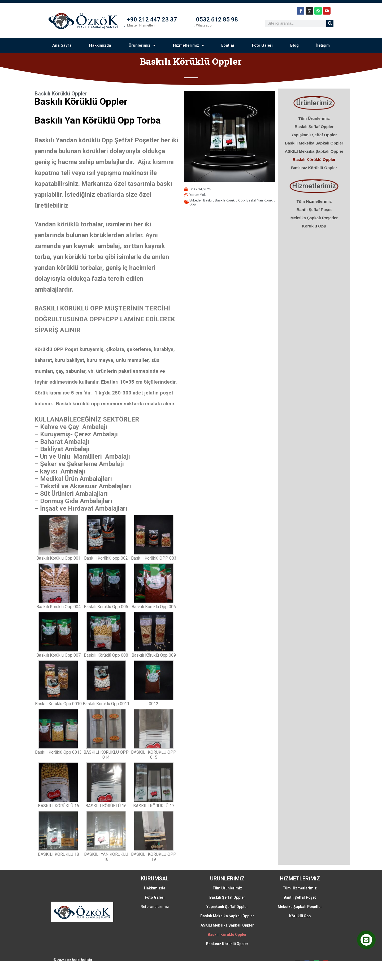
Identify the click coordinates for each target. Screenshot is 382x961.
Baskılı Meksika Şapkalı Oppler (316, 145)
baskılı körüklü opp (239, 200)
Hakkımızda (98, 47)
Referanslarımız (154, 887)
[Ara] (333, 24)
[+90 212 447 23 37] (122, 24)
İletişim (326, 47)
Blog (297, 47)
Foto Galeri (264, 47)
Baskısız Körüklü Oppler (316, 170)
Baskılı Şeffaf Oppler (316, 129)
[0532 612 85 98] (198, 24)
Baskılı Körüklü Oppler (316, 162)
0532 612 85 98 (224, 20)
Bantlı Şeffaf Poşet (316, 212)
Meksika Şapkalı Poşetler (316, 220)
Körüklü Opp (316, 228)
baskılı (217, 200)
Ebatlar (228, 47)
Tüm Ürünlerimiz (316, 121)
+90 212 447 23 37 (153, 20)
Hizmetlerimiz (187, 47)
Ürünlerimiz (140, 47)
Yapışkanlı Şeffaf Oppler (316, 137)
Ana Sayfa (58, 47)
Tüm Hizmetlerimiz (316, 203)
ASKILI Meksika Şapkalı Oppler (316, 153)
